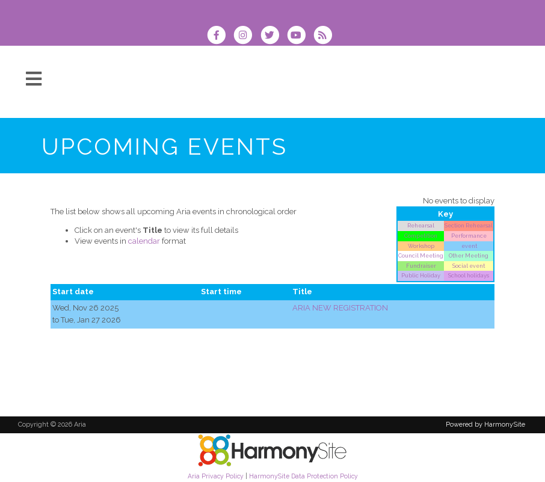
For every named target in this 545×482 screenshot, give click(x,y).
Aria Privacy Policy (216, 476)
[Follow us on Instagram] (246, 36)
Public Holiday (420, 275)
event (468, 246)
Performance (469, 235)
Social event (468, 265)
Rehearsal (420, 225)
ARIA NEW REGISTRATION (340, 307)
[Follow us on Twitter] (273, 36)
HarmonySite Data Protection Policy (303, 476)
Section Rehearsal (469, 225)
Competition (420, 235)
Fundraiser (421, 265)
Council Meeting (420, 255)
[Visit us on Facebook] (220, 36)
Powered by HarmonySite (485, 424)
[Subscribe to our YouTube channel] (300, 36)
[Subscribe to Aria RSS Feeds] (325, 36)
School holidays (468, 275)
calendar (144, 241)
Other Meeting (468, 255)
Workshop (421, 246)
